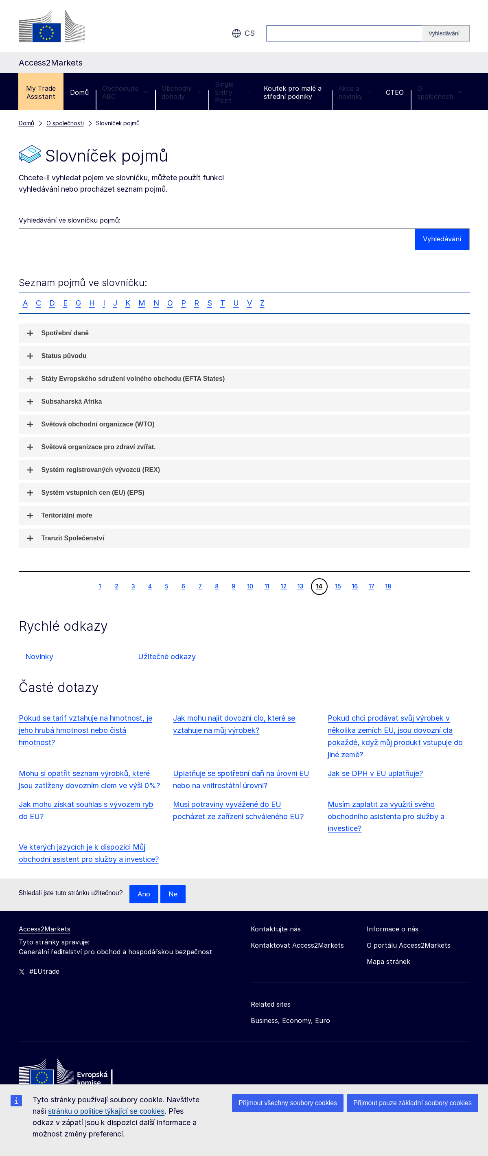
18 (388, 586)
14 (318, 586)
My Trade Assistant (41, 92)
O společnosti (440, 92)
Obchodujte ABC (125, 92)
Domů (79, 92)
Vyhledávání (440, 239)
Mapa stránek (388, 962)
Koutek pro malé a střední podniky (293, 92)
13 (300, 586)
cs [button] (243, 33)
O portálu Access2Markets (409, 946)
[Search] (446, 33)
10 (250, 586)
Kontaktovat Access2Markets (297, 946)
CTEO (395, 92)
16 (354, 586)
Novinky (39, 656)
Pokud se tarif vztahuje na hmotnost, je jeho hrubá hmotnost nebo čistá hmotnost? (85, 730)
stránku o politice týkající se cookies (106, 1111)
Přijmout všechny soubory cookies (288, 1102)
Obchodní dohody (181, 92)
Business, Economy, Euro (290, 1021)
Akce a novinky (355, 92)
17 (371, 586)
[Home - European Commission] (78, 1074)
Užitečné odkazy (167, 656)
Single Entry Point (232, 92)
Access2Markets (44, 929)
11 (266, 586)
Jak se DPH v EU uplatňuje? (375, 773)
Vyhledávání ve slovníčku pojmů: (69, 220)
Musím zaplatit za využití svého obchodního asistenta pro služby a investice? (386, 816)
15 (338, 586)
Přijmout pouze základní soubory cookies (412, 1102)
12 (283, 586)
